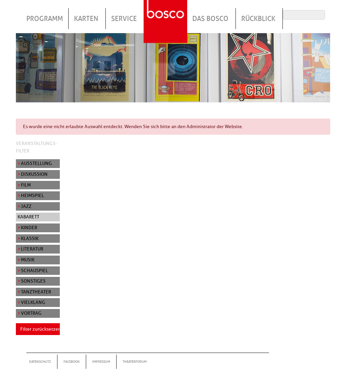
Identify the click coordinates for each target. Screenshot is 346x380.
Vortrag (31, 313)
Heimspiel (32, 195)
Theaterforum (135, 361)
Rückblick (258, 19)
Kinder (29, 227)
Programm (44, 19)
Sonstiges (33, 281)
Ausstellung (36, 163)
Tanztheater (36, 292)
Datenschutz (40, 361)
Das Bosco (210, 19)
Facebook (72, 361)
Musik (27, 260)
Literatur (32, 249)
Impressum (101, 361)
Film (26, 185)
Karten (86, 19)
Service (124, 19)
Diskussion (34, 174)
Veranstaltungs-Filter (36, 147)
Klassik (30, 238)
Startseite (166, 13)
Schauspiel (34, 270)
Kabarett (28, 217)
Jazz (26, 206)
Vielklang (33, 302)
